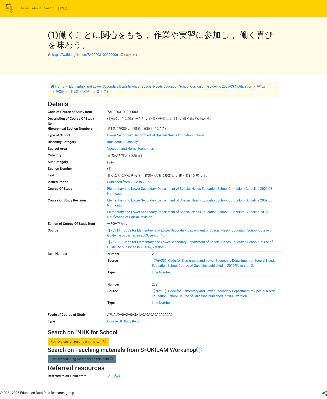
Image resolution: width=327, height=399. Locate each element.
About (36, 8)
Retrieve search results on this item (78, 342)
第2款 (60, 91)
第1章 (261, 86)
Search (49, 8)
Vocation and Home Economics (130, 149)
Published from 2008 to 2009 (128, 182)
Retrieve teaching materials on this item (81, 359)
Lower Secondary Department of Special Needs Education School (155, 135)
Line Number (161, 272)
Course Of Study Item (123, 321)
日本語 (63, 8)
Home (24, 8)
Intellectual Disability (122, 142)
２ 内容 (114, 376)
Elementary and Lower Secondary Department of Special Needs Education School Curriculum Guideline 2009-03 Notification (160, 86)
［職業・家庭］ (80, 91)
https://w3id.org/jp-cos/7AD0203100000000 (85, 55)
